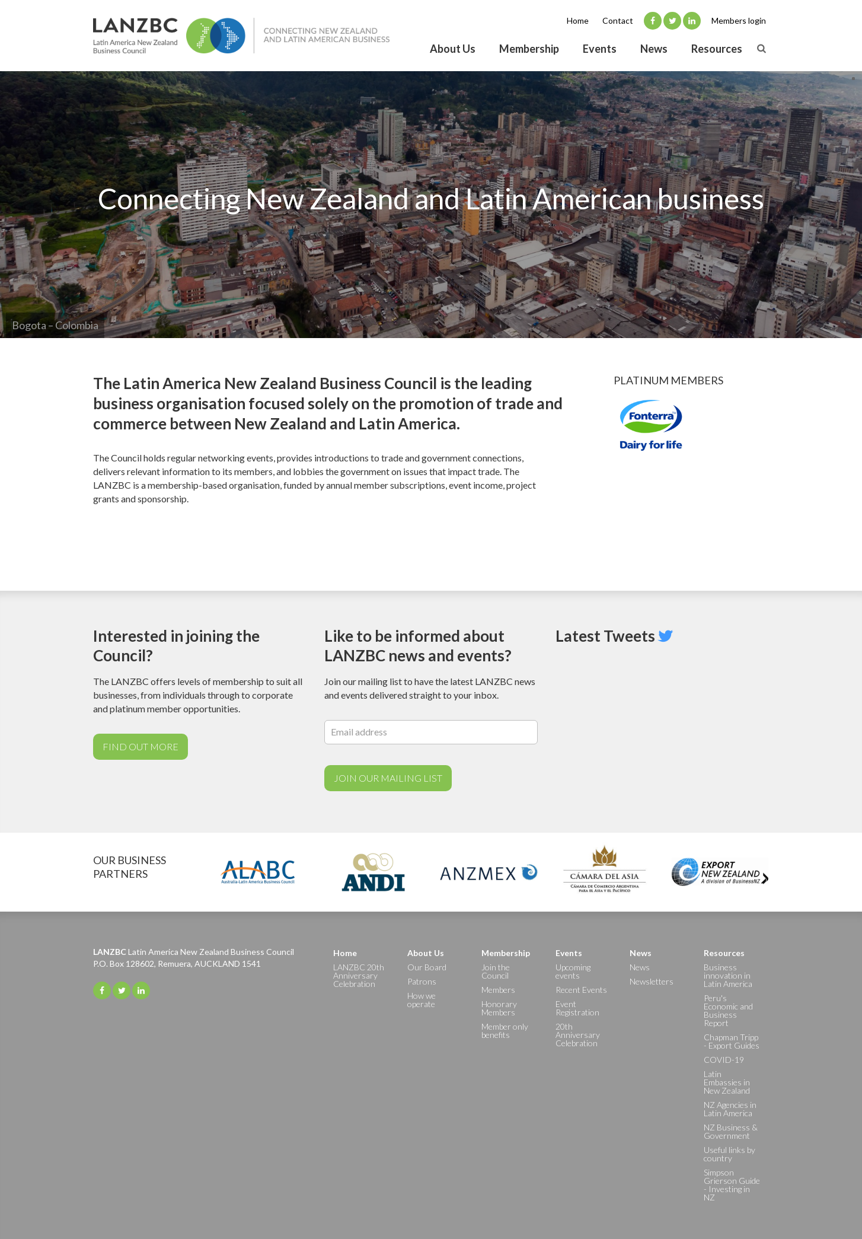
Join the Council (495, 971)
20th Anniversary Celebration (577, 1034)
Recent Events (581, 990)
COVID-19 (724, 1060)
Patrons (421, 981)
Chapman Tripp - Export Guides (731, 1041)
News (654, 48)
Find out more (140, 746)
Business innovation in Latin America (728, 975)
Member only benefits (504, 1030)
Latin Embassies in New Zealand (727, 1082)
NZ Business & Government (731, 1131)
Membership (529, 48)
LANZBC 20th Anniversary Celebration (358, 975)
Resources (716, 48)
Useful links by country (729, 1154)
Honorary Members (499, 1008)
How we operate (421, 999)
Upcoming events (572, 971)
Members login (738, 20)
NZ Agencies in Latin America (730, 1109)
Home (578, 20)
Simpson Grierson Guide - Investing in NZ (732, 1184)
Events (600, 48)
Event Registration (577, 1008)
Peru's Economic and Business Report (728, 1010)
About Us (452, 48)
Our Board (426, 967)
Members (498, 990)
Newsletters (651, 981)
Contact (617, 20)
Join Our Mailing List (388, 777)
